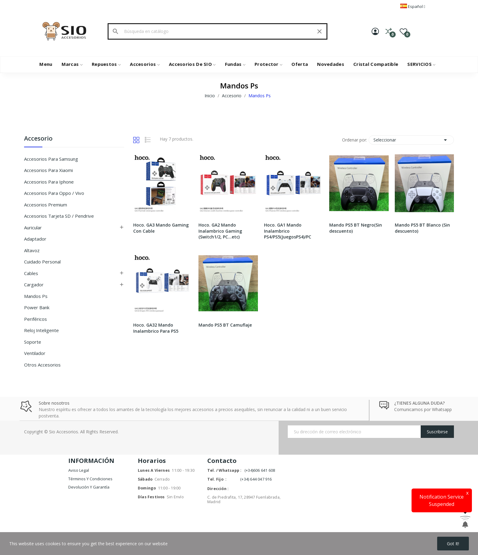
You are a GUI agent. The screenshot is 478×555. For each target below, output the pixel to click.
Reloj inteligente (41, 330)
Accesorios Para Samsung (51, 159)
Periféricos (35, 319)
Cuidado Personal (42, 262)
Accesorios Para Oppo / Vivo (54, 193)
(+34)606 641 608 (259, 470)
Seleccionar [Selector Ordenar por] (411, 140)
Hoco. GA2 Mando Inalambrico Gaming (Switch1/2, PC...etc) (220, 231)
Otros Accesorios (42, 365)
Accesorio (38, 138)
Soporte (32, 342)
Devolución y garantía (88, 487)
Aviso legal (78, 470)
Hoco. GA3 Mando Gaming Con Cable (161, 228)
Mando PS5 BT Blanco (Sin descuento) (422, 228)
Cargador (34, 284)
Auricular (33, 227)
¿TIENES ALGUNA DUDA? (419, 403)
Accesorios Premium (45, 205)
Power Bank (36, 307)
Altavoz (32, 250)
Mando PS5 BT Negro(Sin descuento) (355, 228)
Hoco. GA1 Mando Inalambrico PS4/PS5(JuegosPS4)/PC (287, 231)
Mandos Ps (36, 296)
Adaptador (35, 239)
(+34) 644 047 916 (256, 479)
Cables (31, 273)
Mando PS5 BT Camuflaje (225, 325)
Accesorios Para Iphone (49, 182)
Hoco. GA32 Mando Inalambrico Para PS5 (155, 328)
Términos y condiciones (90, 479)
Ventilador (34, 353)
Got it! (453, 543)
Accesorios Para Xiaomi (48, 170)
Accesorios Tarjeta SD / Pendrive (59, 216)
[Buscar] (217, 31)
